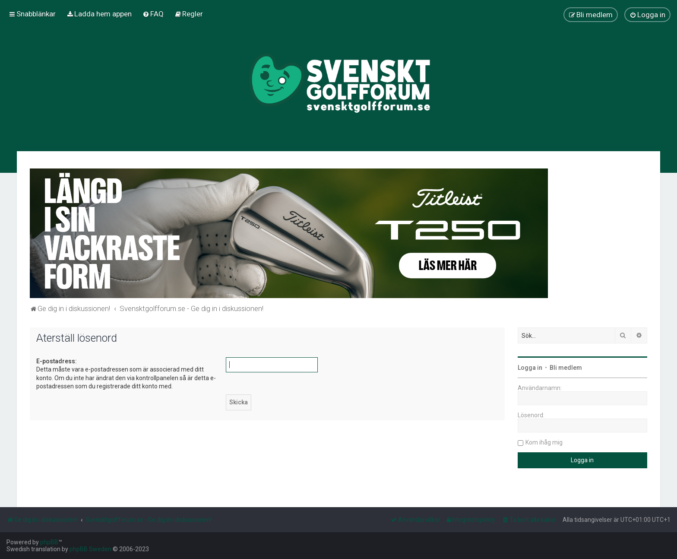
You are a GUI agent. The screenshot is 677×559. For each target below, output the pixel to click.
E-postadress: (56, 361)
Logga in (530, 367)
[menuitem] (99, 13)
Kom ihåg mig (544, 442)
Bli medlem (566, 367)
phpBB (49, 542)
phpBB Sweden (90, 549)
